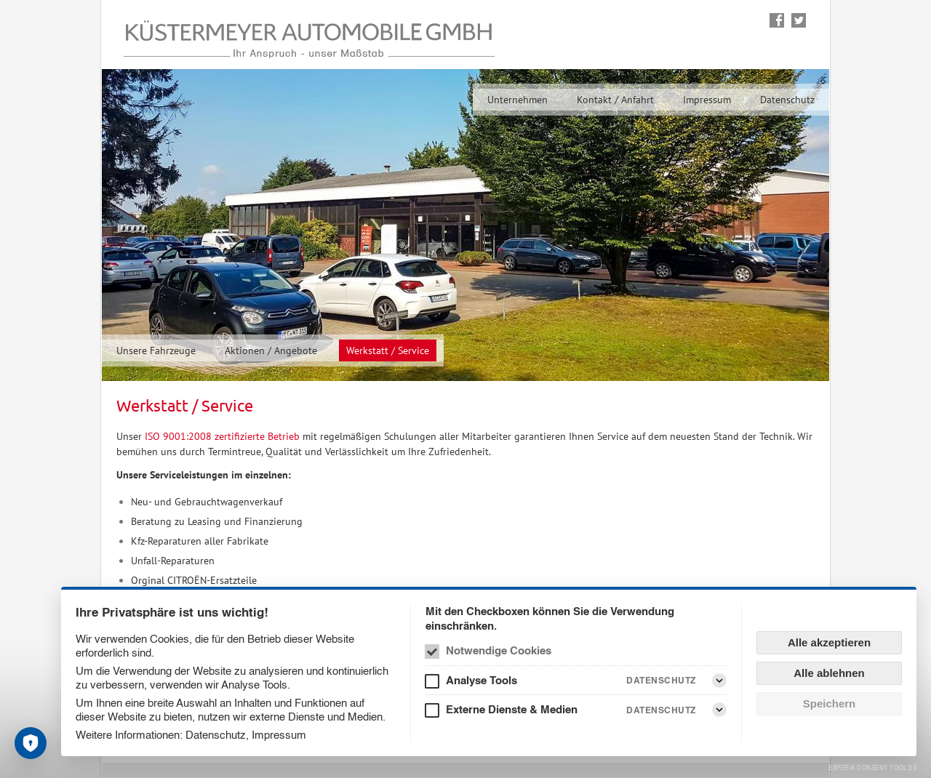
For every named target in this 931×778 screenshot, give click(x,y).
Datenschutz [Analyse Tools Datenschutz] (661, 680)
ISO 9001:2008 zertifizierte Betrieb (222, 436)
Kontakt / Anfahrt (615, 99)
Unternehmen (517, 99)
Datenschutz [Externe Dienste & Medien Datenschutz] (661, 710)
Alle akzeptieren (829, 642)
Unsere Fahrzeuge (156, 350)
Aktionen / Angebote (271, 350)
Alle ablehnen (829, 673)
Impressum (707, 99)
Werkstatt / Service (387, 350)
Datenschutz (787, 99)
